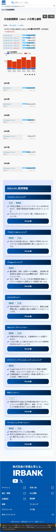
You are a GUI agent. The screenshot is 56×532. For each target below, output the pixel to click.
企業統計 (14, 499)
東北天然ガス (7, 88)
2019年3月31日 (7, 40)
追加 (51, 16)
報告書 (32, 499)
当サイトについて (8, 514)
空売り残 (42, 488)
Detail (28, 221)
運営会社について (27, 522)
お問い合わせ (15, 522)
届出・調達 (14, 493)
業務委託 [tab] (18, 203)
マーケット (14, 488)
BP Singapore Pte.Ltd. (9, 152)
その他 (32, 509)
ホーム (3, 6)
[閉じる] (53, 525)
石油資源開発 (14, 6)
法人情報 (42, 493)
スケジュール (7, 509)
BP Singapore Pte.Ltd (9, 120)
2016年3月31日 (7, 35)
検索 (3, 504)
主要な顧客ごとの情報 (16, 25)
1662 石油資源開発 (8, 10)
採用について (39, 522)
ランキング (34, 504)
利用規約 (27, 525)
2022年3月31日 (7, 45)
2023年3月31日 (7, 48)
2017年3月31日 (7, 38)
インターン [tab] (12, 398)
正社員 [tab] (11, 203)
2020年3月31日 (7, 43)
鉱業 (8, 6)
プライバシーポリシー (40, 525)
